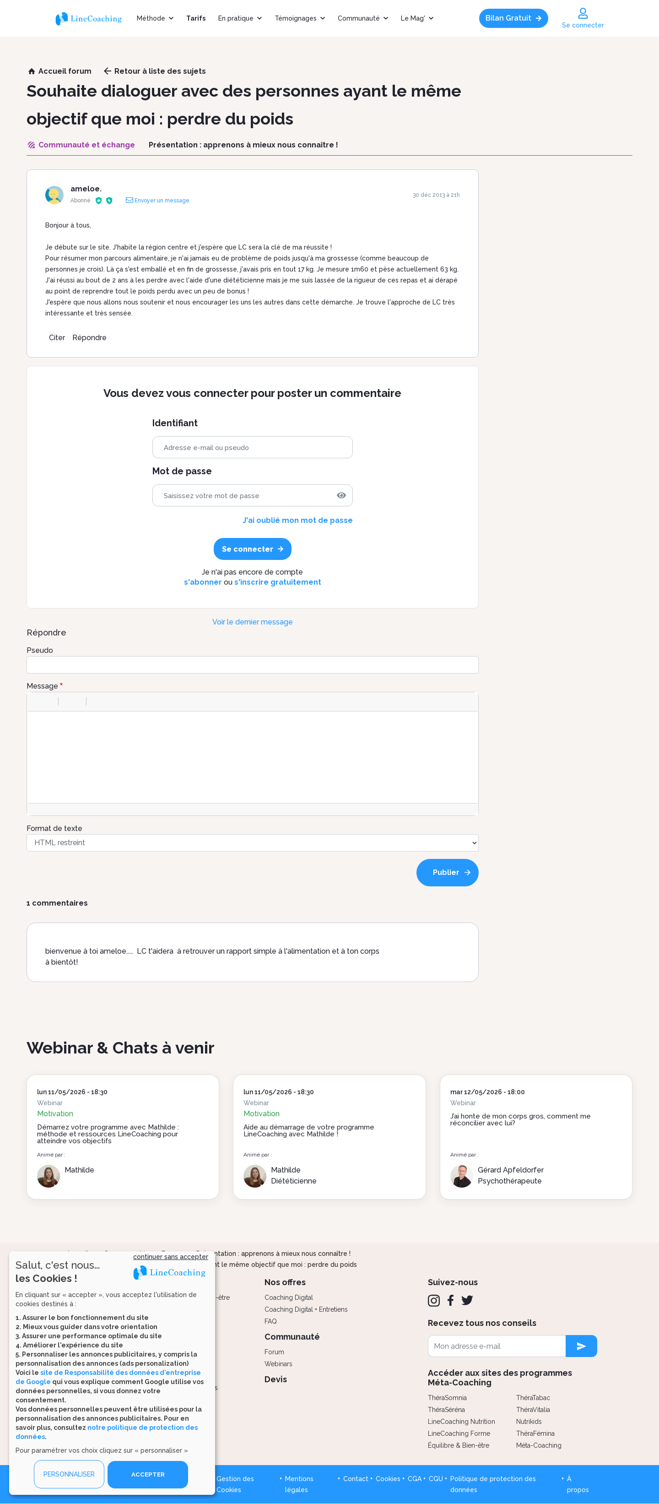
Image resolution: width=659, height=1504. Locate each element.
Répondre (89, 337)
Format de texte (54, 828)
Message (42, 686)
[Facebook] (450, 1300)
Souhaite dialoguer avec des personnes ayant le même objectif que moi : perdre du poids (217, 1264)
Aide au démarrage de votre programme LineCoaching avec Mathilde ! (308, 1130)
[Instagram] (434, 1301)
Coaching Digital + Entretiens (306, 1309)
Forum (274, 1352)
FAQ (271, 1321)
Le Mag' (413, 18)
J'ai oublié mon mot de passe (298, 520)
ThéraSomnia (447, 1397)
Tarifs (195, 18)
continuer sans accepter (170, 1256)
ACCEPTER (147, 1474)
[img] (341, 495)
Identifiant (175, 423)
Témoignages (296, 18)
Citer (57, 337)
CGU (436, 1478)
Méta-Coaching (539, 1445)
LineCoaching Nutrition (461, 1421)
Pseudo (40, 650)
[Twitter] (467, 1300)
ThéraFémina (535, 1433)
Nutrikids (529, 1421)
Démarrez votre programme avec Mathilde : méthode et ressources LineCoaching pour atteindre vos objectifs (108, 1134)
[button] (38, 701)
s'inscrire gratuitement (277, 582)
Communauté (359, 18)
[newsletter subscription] (581, 1346)
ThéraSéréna (446, 1409)
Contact (355, 1478)
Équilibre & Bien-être (458, 1445)
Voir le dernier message (252, 622)
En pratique (236, 18)
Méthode (151, 18)
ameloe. (86, 189)
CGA (414, 1478)
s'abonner (203, 582)
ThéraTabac (533, 1397)
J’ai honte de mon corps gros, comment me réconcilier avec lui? (520, 1119)
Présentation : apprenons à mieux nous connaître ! (273, 1253)
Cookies (388, 1478)
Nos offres (285, 1282)
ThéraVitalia (533, 1409)
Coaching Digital (289, 1297)
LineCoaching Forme (459, 1433)
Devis (276, 1379)
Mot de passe (182, 471)
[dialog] (112, 1373)
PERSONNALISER (69, 1474)
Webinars (278, 1364)
